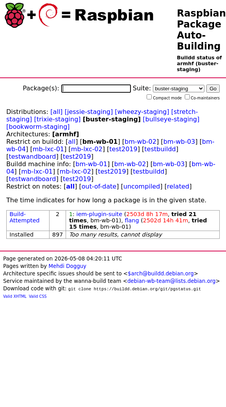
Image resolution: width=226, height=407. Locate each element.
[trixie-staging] (57, 119)
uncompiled (141, 186)
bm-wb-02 (140, 141)
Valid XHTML (14, 296)
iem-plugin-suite (99, 214)
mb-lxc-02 (87, 149)
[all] (56, 112)
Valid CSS (38, 296)
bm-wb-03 (179, 141)
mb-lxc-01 (48, 149)
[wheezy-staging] (142, 112)
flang (132, 220)
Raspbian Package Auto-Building (201, 30)
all (71, 141)
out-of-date (99, 186)
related (178, 186)
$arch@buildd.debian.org (161, 274)
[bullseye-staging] (171, 119)
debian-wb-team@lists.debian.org (171, 281)
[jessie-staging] (88, 112)
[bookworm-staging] (38, 126)
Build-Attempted (24, 217)
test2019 (123, 149)
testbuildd (160, 149)
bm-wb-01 (91, 164)
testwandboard (32, 156)
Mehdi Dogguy (67, 266)
